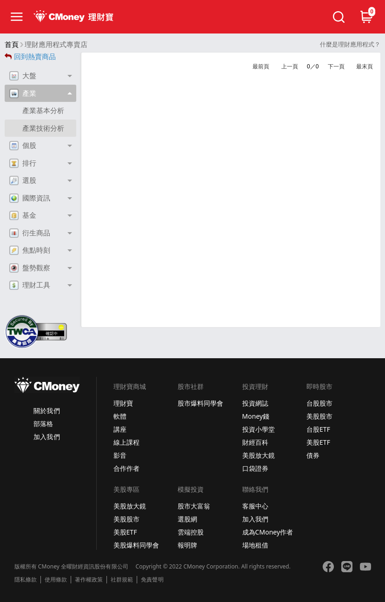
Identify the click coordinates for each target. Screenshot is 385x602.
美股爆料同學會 (136, 545)
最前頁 (260, 66)
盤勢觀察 (29, 268)
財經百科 (255, 442)
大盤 (22, 75)
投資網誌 (255, 403)
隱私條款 (25, 579)
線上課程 (126, 442)
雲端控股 (191, 532)
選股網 (187, 519)
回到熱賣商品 (30, 56)
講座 (119, 429)
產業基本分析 (43, 110)
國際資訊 (29, 198)
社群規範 (122, 579)
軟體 (119, 416)
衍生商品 (29, 233)
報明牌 (187, 545)
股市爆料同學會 (200, 403)
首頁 (12, 44)
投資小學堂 (258, 429)
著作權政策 (89, 579)
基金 (22, 215)
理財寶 (123, 403)
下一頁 (336, 66)
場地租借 (255, 545)
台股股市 (319, 403)
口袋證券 (255, 468)
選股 (22, 180)
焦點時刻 (29, 250)
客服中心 (255, 506)
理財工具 (29, 285)
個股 (22, 145)
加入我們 (46, 436)
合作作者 (126, 468)
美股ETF (318, 442)
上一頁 (289, 66)
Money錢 (256, 416)
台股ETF (318, 429)
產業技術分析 (43, 128)
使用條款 (56, 579)
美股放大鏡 (258, 455)
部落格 (43, 423)
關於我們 (46, 410)
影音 (119, 455)
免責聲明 (152, 579)
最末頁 (364, 66)
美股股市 (319, 416)
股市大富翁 (194, 506)
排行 (22, 163)
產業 (22, 93)
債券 (312, 455)
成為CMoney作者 (267, 532)
